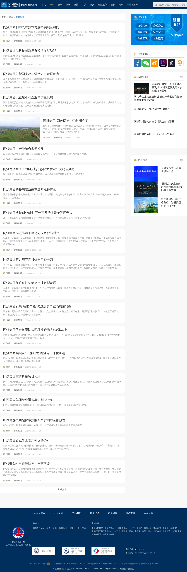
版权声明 (130, 513)
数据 (68, 4)
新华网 (165, 528)
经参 (131, 531)
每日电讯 (157, 531)
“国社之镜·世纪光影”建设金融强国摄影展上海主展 (171, 186)
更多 (182, 76)
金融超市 (102, 4)
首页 (43, 4)
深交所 (139, 528)
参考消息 (174, 528)
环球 (149, 531)
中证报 (117, 531)
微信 (48, 528)
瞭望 (144, 531)
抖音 (71, 528)
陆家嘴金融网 (108, 534)
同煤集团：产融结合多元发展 (23, 148)
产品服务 (76, 513)
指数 (121, 4)
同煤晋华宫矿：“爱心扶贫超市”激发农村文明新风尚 (38, 169)
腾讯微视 (63, 528)
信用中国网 (96, 534)
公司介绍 (58, 513)
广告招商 (112, 513)
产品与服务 (132, 4)
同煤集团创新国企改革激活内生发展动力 (31, 74)
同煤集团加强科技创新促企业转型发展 (29, 283)
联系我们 (94, 513)
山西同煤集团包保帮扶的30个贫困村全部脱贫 (34, 420)
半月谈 (137, 531)
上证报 (124, 531)
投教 (113, 4)
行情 (76, 4)
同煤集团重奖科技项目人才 (22, 376)
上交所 (132, 528)
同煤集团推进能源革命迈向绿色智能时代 (31, 233)
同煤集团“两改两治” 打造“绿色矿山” (68, 120)
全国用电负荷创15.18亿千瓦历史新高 (154, 134)
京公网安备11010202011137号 (65, 563)
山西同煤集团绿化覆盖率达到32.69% (28, 400)
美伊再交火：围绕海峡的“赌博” (151, 109)
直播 (92, 4)
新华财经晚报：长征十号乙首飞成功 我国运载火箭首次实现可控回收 (167, 87)
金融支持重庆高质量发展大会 (171, 170)
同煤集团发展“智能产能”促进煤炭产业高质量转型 (37, 306)
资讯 (52, 4)
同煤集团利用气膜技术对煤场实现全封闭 (31, 27)
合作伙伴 (148, 513)
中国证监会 (109, 528)
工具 (84, 4)
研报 (60, 4)
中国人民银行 (97, 528)
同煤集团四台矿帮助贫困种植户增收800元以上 (35, 329)
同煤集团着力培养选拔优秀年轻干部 (28, 259)
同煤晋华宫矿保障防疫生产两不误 (26, 463)
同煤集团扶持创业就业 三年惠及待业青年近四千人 (37, 212)
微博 (55, 528)
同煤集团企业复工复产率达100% (25, 440)
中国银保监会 (121, 528)
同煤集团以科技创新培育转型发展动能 (29, 50)
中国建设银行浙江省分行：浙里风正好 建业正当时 (171, 202)
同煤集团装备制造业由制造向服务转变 (29, 189)
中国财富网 (176, 531)
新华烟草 (166, 531)
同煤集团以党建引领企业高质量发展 (28, 97)
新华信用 (157, 528)
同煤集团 (18, 41)
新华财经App (38, 528)
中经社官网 (39, 513)
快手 (77, 528)
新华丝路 (147, 528)
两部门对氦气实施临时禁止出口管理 (154, 121)
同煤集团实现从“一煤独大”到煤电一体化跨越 (34, 353)
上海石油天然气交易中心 (102, 531)
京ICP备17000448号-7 (38, 563)
